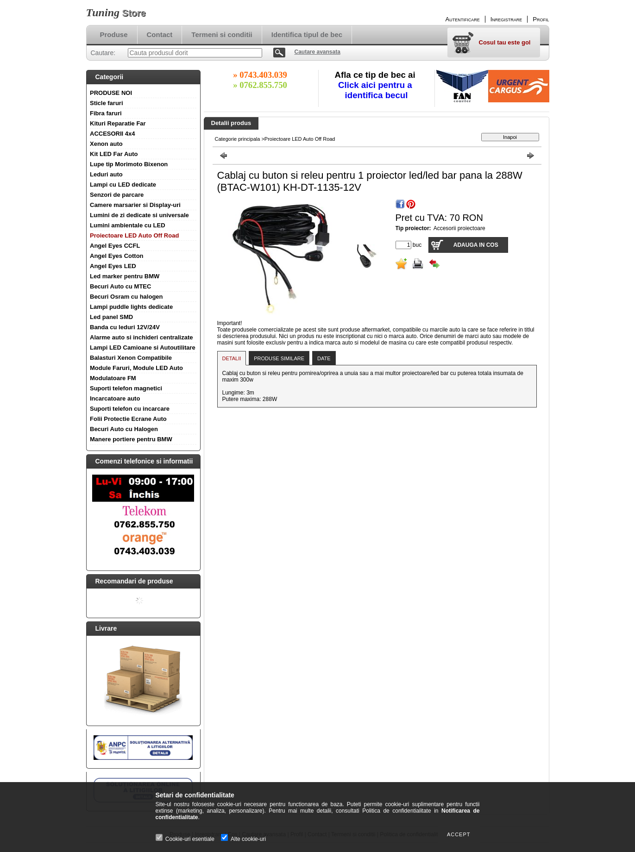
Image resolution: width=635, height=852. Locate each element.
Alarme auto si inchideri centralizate (141, 337)
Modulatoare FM (113, 378)
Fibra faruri (106, 113)
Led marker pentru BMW (124, 276)
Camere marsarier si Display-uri (135, 204)
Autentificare (463, 19)
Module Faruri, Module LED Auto (136, 367)
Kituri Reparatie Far (118, 123)
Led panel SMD (111, 316)
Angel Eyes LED (113, 266)
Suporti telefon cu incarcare (130, 408)
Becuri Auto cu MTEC (120, 286)
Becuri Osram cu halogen (126, 296)
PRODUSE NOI (111, 92)
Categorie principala (237, 139)
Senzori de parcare (117, 194)
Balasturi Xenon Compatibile (131, 357)
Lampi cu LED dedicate (123, 184)
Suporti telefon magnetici (126, 388)
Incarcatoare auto (115, 398)
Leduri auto (106, 174)
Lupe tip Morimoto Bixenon (129, 164)
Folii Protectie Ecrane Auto (128, 418)
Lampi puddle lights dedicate (131, 306)
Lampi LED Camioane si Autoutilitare (142, 347)
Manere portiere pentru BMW (131, 439)
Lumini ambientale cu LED (127, 225)
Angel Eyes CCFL (115, 245)
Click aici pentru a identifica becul (376, 90)
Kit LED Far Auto (114, 153)
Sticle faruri (106, 103)
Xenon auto (106, 143)
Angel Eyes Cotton (117, 255)
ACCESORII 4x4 (112, 133)
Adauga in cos (475, 245)
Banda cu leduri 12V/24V (125, 327)
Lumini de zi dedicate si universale (139, 215)
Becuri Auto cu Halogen (124, 429)
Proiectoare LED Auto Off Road (134, 235)
